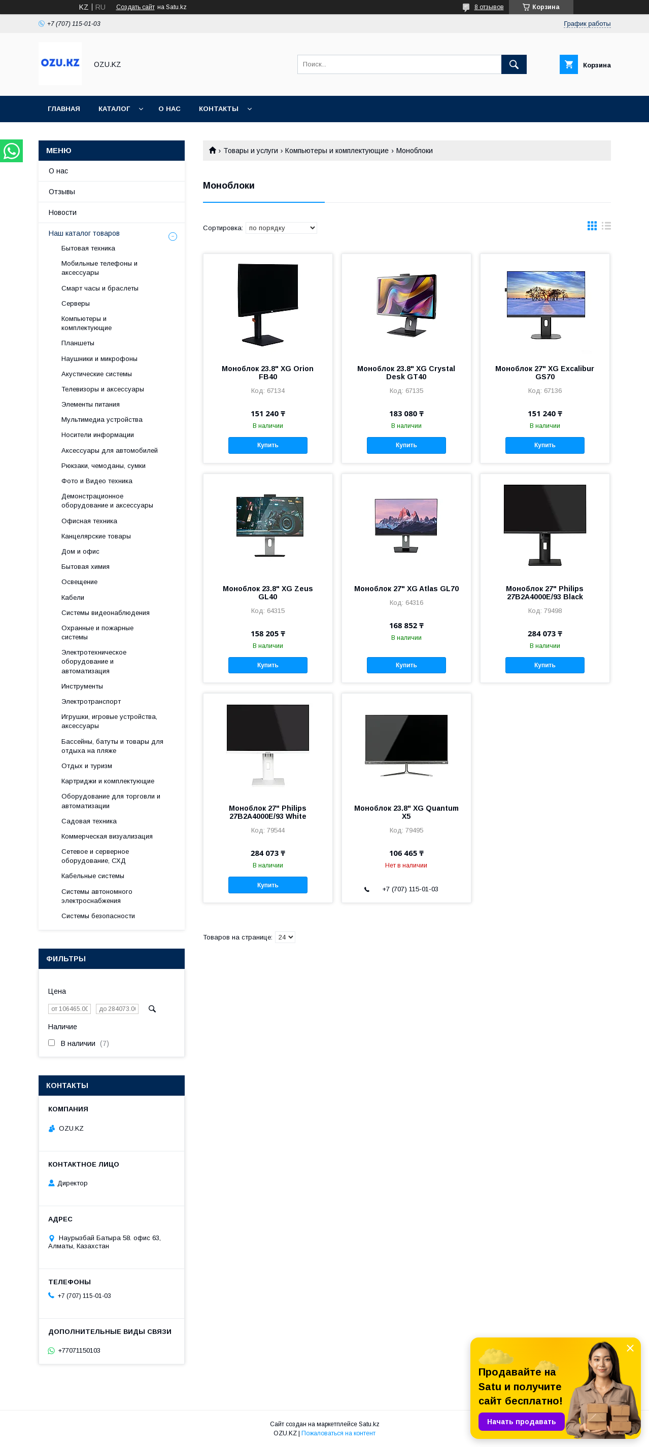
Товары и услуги (250, 151)
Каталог (114, 109)
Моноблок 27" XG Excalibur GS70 (544, 373)
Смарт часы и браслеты (100, 288)
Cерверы (75, 303)
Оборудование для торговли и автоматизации (110, 800)
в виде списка (606, 228)
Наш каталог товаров (84, 233)
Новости (63, 212)
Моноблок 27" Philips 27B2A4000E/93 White (267, 812)
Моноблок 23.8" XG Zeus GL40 (268, 593)
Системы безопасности (98, 916)
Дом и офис (80, 551)
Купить (268, 445)
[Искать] (514, 64)
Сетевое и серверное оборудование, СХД (95, 856)
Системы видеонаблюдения (105, 613)
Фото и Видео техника (96, 481)
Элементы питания (90, 404)
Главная (64, 109)
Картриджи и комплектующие (107, 781)
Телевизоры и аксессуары (102, 389)
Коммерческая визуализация (107, 836)
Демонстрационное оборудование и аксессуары (107, 500)
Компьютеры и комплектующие (337, 151)
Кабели (72, 597)
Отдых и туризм (86, 766)
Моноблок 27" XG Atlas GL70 (406, 589)
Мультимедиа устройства (102, 419)
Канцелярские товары (96, 536)
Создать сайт (135, 7)
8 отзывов (489, 7)
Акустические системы (96, 374)
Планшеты (77, 343)
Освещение (79, 582)
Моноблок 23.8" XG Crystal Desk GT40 (406, 373)
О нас (169, 109)
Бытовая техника (88, 248)
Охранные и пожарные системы (97, 632)
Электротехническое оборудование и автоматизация (93, 661)
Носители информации (97, 435)
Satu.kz (369, 1424)
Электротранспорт (91, 701)
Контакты (218, 109)
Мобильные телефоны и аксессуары (99, 268)
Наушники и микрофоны (99, 359)
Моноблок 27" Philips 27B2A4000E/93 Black (545, 593)
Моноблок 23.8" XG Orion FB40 (268, 373)
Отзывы (62, 192)
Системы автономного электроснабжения (96, 896)
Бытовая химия (85, 566)
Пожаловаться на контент (338, 1433)
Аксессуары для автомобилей (109, 450)
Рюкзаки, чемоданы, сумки (103, 465)
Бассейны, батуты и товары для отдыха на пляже (112, 746)
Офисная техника (89, 521)
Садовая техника (89, 821)
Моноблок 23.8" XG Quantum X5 (406, 812)
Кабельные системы (92, 876)
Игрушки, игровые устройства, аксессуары (109, 721)
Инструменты (82, 686)
